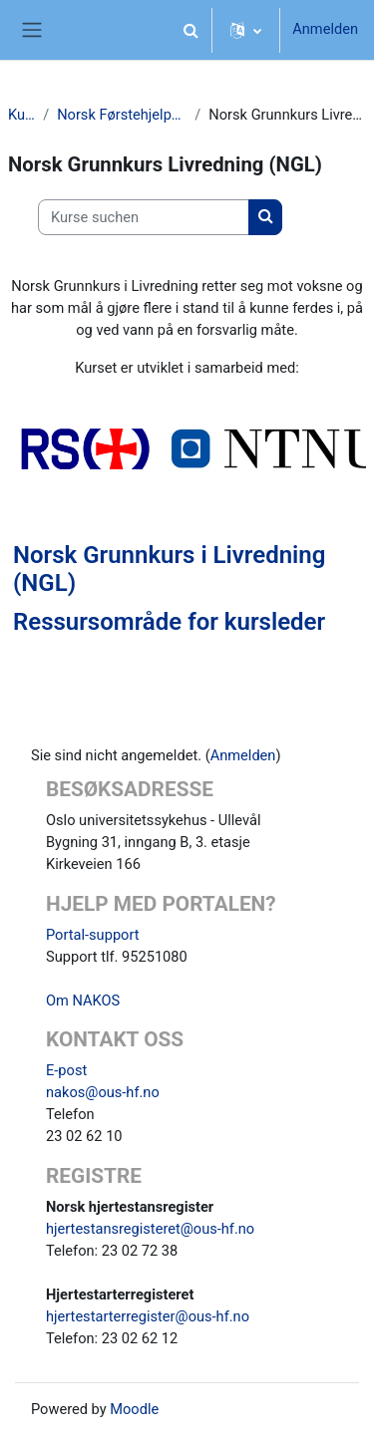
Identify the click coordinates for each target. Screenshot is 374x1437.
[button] (190, 30)
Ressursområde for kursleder (169, 622)
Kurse (21, 115)
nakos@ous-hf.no (103, 1092)
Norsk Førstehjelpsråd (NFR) (122, 115)
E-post (66, 1070)
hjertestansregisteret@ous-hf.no (150, 1229)
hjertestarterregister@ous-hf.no (147, 1316)
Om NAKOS (83, 1000)
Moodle (134, 1409)
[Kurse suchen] (143, 217)
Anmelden (325, 29)
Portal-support (93, 935)
